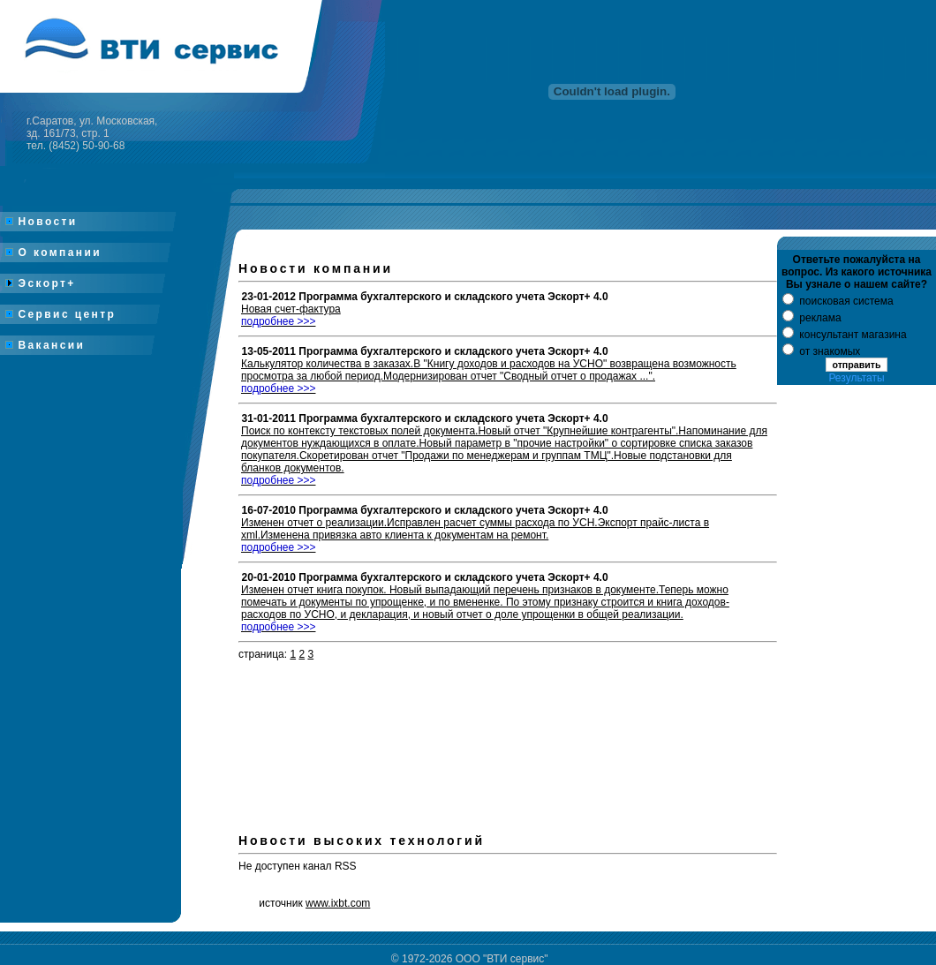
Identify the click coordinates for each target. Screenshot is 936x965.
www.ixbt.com (338, 903)
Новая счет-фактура (291, 315)
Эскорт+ (40, 283)
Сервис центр (60, 314)
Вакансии (45, 345)
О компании (53, 252)
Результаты (856, 378)
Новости (41, 221)
